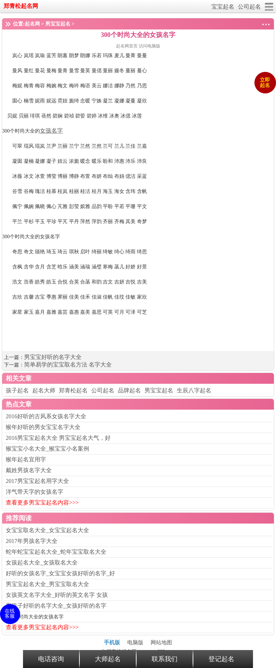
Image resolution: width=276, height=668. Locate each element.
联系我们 (165, 659)
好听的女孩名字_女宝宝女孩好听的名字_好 (60, 573)
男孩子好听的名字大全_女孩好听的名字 (56, 606)
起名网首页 (127, 46)
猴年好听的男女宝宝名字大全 (43, 427)
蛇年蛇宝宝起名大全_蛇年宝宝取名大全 (56, 552)
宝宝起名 (222, 7)
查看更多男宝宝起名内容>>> (42, 502)
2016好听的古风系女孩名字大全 (46, 416)
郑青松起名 (73, 390)
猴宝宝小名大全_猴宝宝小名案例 (47, 449)
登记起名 (221, 659)
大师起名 (108, 659)
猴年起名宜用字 (26, 459)
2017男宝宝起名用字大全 (37, 481)
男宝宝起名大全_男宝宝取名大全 (47, 584)
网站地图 (161, 642)
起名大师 (43, 390)
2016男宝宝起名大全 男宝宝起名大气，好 (58, 438)
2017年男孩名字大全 (32, 541)
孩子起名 (17, 390)
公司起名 (249, 7)
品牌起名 (129, 390)
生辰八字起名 (194, 390)
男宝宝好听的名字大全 (53, 357)
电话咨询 (51, 659)
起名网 (32, 24)
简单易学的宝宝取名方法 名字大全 (68, 364)
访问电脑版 (149, 46)
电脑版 (135, 642)
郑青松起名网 (21, 6)
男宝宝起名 (57, 24)
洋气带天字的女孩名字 (34, 492)
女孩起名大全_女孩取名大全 (42, 562)
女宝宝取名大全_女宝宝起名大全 (47, 530)
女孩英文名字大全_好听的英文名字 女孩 (57, 595)
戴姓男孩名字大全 (29, 470)
